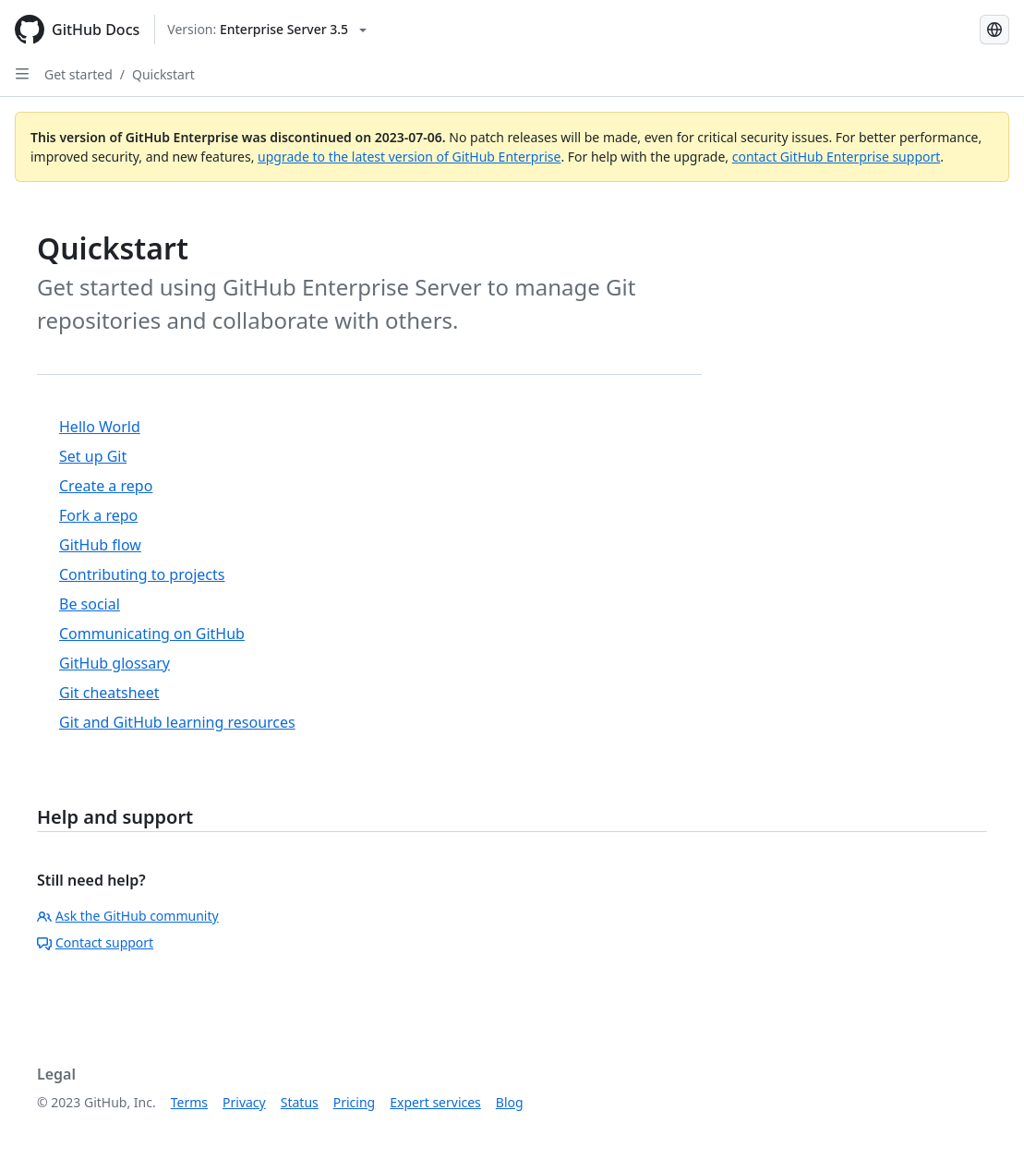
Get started (78, 74)
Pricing (354, 1102)
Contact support (95, 942)
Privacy (244, 1102)
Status (300, 1102)
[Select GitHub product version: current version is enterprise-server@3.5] (267, 29)
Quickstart (163, 74)
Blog (510, 1102)
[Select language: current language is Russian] (994, 29)
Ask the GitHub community (128, 915)
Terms (189, 1102)
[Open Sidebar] (22, 74)
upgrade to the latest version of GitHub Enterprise (409, 156)
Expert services (435, 1102)
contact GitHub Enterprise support (836, 156)
